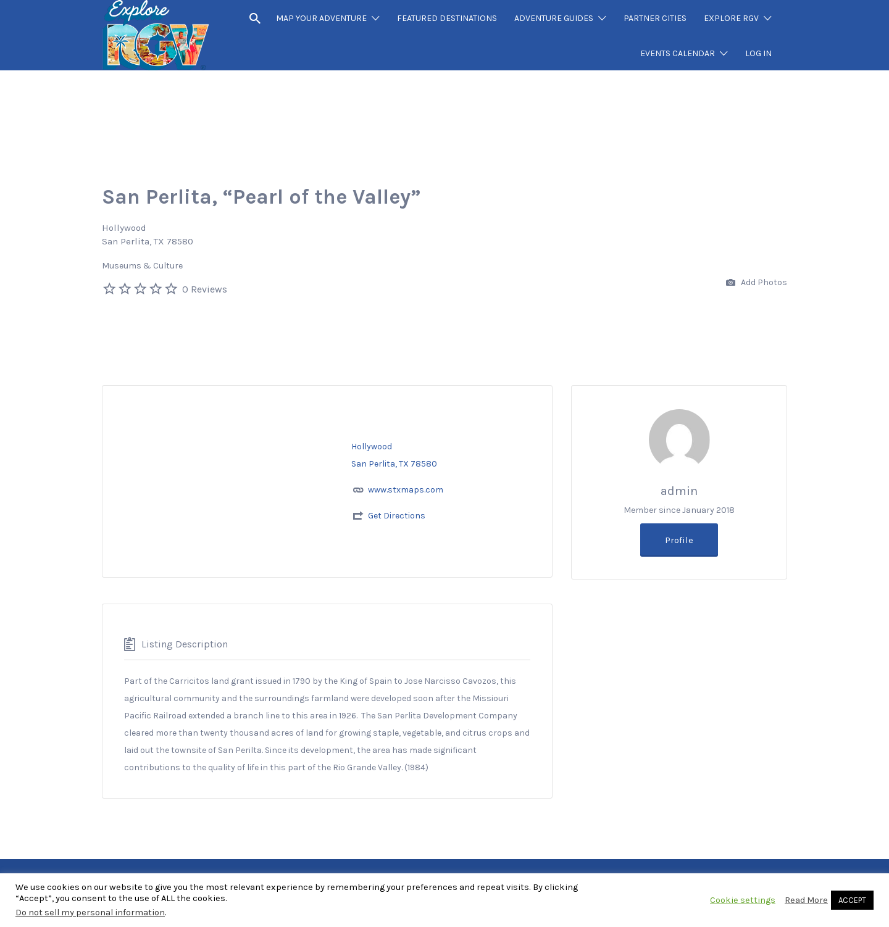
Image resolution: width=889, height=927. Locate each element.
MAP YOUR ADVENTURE (321, 18)
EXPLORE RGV (731, 18)
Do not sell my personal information (90, 912)
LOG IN (758, 53)
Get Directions (396, 515)
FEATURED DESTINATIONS (447, 18)
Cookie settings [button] (742, 900)
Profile (679, 540)
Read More (806, 900)
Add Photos (756, 283)
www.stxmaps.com (405, 489)
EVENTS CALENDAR (677, 53)
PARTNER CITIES (655, 18)
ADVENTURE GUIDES (553, 18)
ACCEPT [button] (852, 900)
